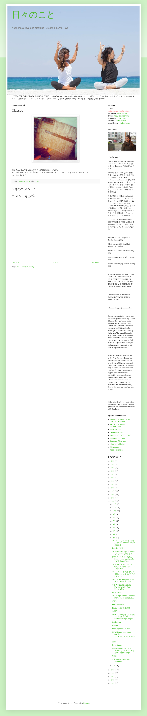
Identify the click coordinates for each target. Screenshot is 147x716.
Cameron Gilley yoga (118, 441)
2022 (113, 474)
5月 (114, 528)
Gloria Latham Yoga (117, 438)
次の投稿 (15, 262)
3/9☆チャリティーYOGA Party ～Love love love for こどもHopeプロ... (123, 559)
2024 (113, 468)
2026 (113, 461)
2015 (113, 498)
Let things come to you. (121, 629)
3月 (114, 534)
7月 (114, 521)
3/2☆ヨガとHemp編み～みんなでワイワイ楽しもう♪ (123, 581)
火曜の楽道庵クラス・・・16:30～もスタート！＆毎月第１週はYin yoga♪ (123, 650)
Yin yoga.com (115, 447)
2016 (113, 494)
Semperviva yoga (116, 432)
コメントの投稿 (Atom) (25, 267)
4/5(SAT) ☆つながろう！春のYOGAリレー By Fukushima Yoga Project (123, 617)
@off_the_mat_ (116, 429)
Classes (115, 656)
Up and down (117, 645)
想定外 (114, 601)
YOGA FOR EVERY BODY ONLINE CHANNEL (120, 420)
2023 (113, 471)
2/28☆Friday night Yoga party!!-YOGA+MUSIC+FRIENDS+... (123, 635)
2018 (113, 488)
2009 (113, 683)
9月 (114, 514)
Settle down (116, 622)
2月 (114, 538)
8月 (114, 518)
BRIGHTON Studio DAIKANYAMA (117, 426)
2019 (113, 484)
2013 (113, 670)
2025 (113, 464)
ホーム (55, 262)
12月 (115, 504)
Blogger (86, 703)
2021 (113, 478)
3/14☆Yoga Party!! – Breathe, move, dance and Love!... (123, 597)
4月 (114, 531)
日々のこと (33, 14)
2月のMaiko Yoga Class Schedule (121, 660)
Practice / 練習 (117, 548)
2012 (113, 673)
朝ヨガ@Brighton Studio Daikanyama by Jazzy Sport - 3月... (121, 587)
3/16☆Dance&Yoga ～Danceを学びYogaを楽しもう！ (123, 553)
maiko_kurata (121, 118)
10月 (115, 511)
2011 (113, 677)
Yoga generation (116, 450)
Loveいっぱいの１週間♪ (121, 608)
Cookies (116, 625)
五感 (114, 642)
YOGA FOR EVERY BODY (120, 435)
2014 (113, 501)
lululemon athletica (117, 444)
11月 (115, 508)
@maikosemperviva (121, 116)
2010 (113, 680)
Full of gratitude (118, 605)
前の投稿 (95, 262)
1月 (114, 666)
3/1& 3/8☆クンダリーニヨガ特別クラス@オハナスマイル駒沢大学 (123, 566)
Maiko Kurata (122, 113)
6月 (114, 524)
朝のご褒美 (116, 592)
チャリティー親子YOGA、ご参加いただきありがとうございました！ (123, 574)
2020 (113, 481)
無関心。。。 (117, 611)
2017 (113, 491)
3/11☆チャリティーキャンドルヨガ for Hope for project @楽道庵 (123, 543)
